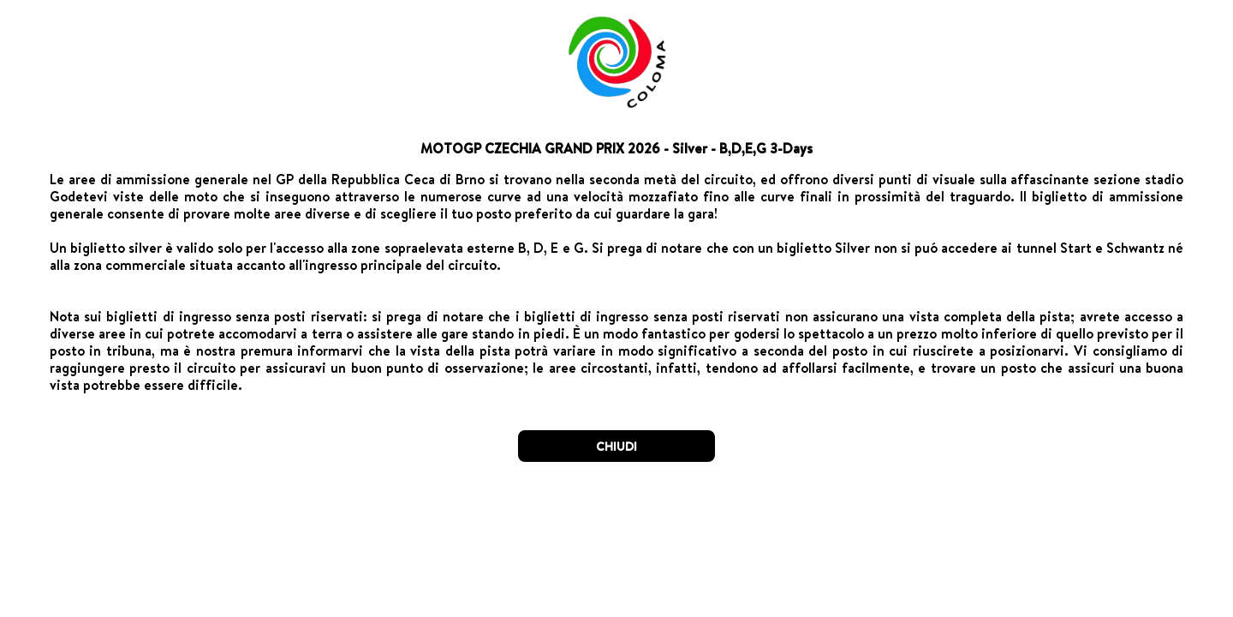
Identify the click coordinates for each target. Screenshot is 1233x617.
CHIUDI (616, 446)
